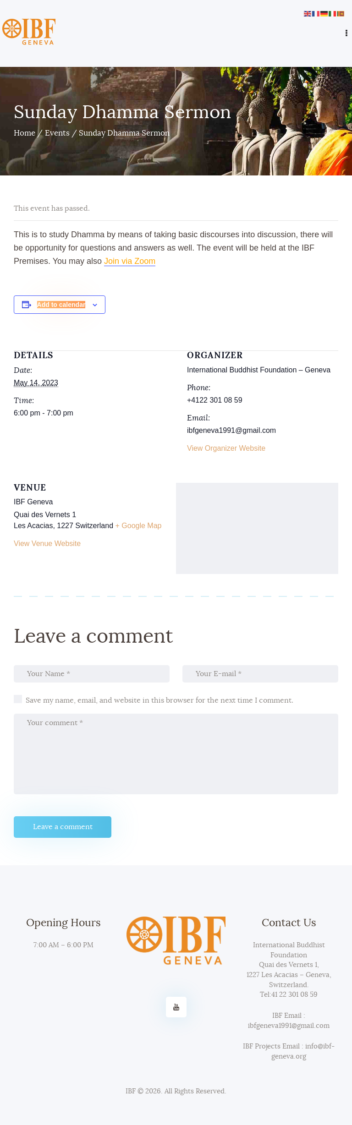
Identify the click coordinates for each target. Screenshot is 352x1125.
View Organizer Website (226, 448)
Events (57, 133)
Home (24, 133)
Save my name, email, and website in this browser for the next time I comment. (159, 700)
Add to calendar (61, 304)
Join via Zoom (129, 261)
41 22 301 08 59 (294, 994)
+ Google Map (139, 526)
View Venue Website (47, 543)
